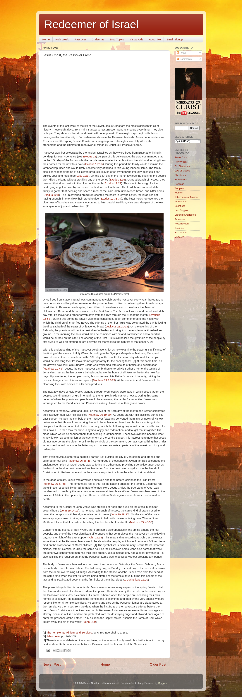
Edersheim (53, 636)
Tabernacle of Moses (186, 197)
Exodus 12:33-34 (110, 198)
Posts (181, 52)
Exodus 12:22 (112, 183)
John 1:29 (90, 621)
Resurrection (182, 223)
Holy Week (62, 39)
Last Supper (181, 210)
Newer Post (52, 664)
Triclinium (180, 228)
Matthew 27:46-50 (141, 522)
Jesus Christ (181, 157)
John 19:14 (95, 537)
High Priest (181, 179)
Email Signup (175, 39)
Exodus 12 (89, 156)
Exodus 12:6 (117, 179)
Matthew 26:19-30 (100, 414)
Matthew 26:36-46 (79, 460)
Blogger (162, 683)
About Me (155, 39)
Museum (179, 237)
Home (46, 39)
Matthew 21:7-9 (53, 368)
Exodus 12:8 (51, 194)
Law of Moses (182, 170)
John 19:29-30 (119, 514)
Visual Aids (136, 39)
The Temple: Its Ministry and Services (69, 632)
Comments (184, 59)
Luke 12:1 (82, 175)
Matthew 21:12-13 (104, 380)
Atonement (181, 201)
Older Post (158, 664)
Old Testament (183, 166)
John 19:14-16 (69, 510)
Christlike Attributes (185, 214)
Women (179, 192)
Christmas (98, 39)
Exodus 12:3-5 (94, 164)
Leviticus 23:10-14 (117, 326)
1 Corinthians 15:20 (136, 579)
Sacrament (181, 232)
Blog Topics (117, 39)
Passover (80, 39)
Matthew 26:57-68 (55, 483)
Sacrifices (180, 206)
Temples (179, 188)
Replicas (179, 184)
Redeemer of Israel (91, 24)
